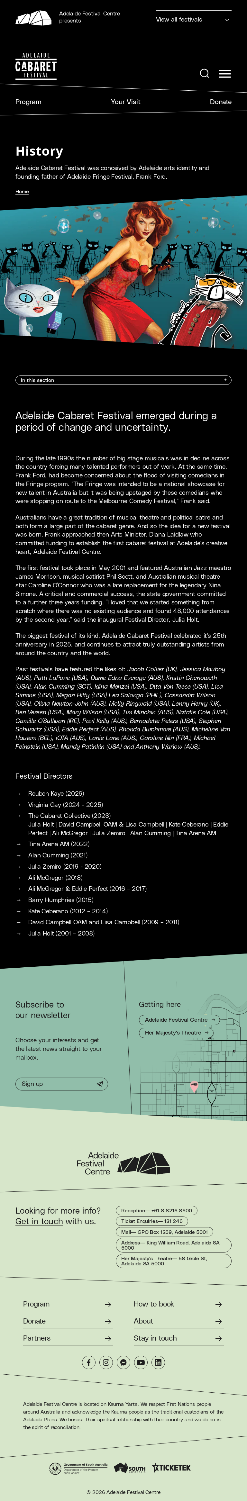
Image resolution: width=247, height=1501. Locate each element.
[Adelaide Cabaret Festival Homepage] (36, 66)
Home (22, 191)
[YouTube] (141, 1362)
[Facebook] (89, 1362)
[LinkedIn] (158, 1362)
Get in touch (39, 1221)
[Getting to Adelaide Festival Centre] (179, 1020)
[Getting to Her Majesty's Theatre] (176, 1033)
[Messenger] (123, 1362)
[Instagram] (106, 1362)
